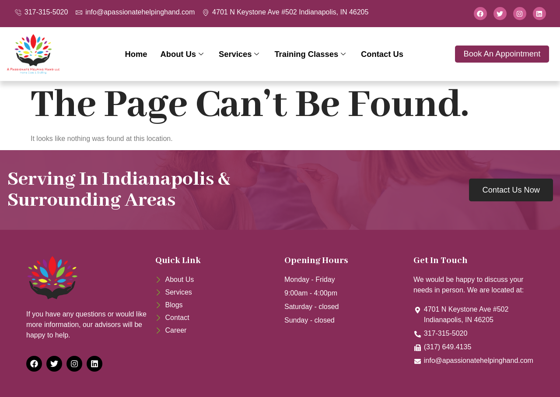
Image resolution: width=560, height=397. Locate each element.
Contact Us (382, 54)
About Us (183, 54)
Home (136, 54)
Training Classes (311, 54)
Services (240, 54)
